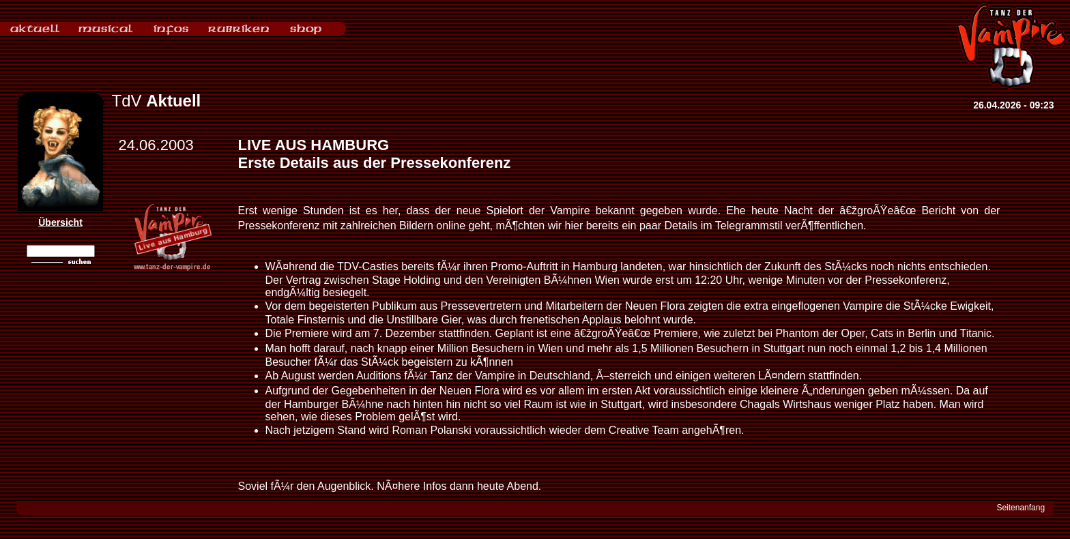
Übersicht (60, 222)
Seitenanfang (1020, 507)
